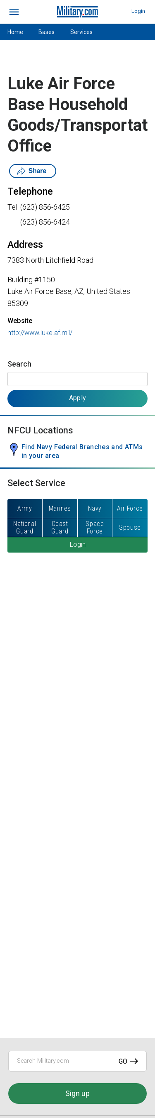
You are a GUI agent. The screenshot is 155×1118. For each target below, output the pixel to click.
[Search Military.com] (77, 1061)
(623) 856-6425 (45, 207)
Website (19, 321)
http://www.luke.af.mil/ (39, 333)
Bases (46, 32)
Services (81, 32)
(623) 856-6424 (45, 222)
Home (15, 32)
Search (19, 364)
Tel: (13, 207)
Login (138, 11)
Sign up (77, 1093)
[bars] (14, 12)
